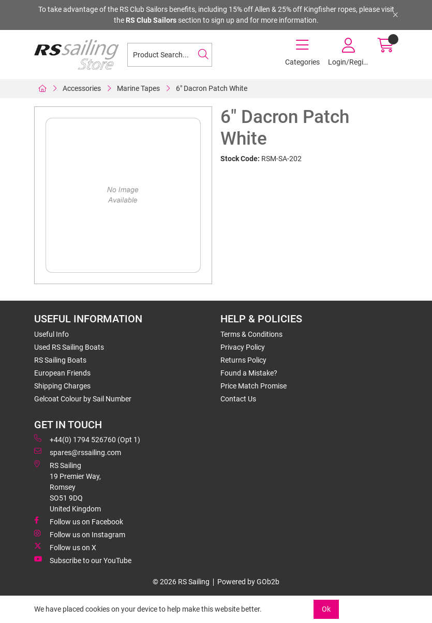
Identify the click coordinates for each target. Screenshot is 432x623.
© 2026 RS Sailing (181, 582)
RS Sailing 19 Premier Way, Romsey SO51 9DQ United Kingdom (67, 486)
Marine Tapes (138, 88)
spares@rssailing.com (77, 452)
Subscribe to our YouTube (82, 560)
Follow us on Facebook (78, 521)
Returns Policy (243, 360)
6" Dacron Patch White (211, 88)
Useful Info (51, 334)
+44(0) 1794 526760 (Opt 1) (87, 439)
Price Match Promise (253, 386)
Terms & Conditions (251, 334)
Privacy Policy (242, 347)
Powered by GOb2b (248, 582)
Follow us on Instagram (79, 534)
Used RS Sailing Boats (69, 347)
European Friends (62, 373)
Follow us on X (65, 547)
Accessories (82, 88)
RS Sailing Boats (60, 360)
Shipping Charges (62, 386)
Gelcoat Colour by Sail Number (82, 399)
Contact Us (238, 399)
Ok (326, 609)
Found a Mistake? (248, 373)
